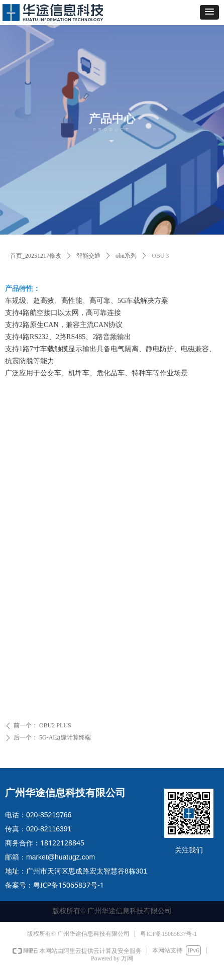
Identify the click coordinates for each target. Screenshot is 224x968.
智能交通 (88, 255)
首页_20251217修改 (35, 255)
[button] (209, 12)
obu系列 (126, 255)
